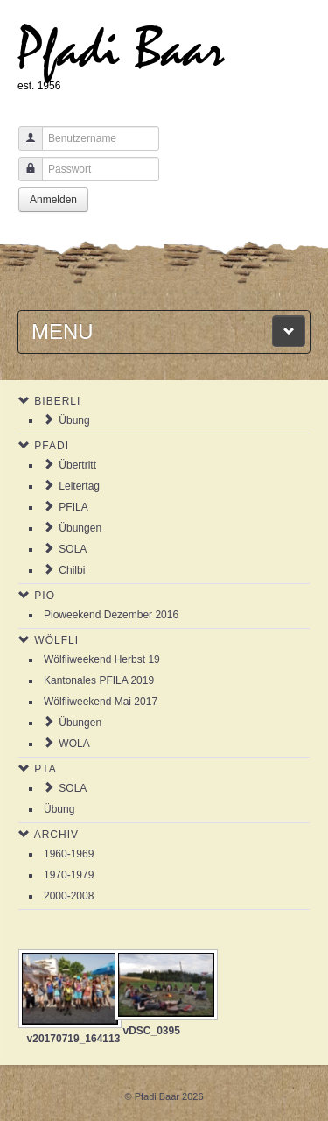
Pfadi (51, 446)
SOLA (73, 549)
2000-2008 (69, 896)
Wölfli (56, 640)
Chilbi (72, 570)
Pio (44, 595)
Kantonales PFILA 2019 (99, 680)
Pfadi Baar (121, 49)
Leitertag (79, 486)
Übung (74, 420)
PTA (45, 769)
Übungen (80, 528)
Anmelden (53, 200)
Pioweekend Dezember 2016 (111, 615)
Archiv (56, 834)
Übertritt (77, 465)
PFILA (73, 507)
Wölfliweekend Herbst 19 (102, 659)
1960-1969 (69, 854)
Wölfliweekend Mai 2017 (100, 701)
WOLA (74, 743)
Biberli (57, 401)
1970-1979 (69, 875)
